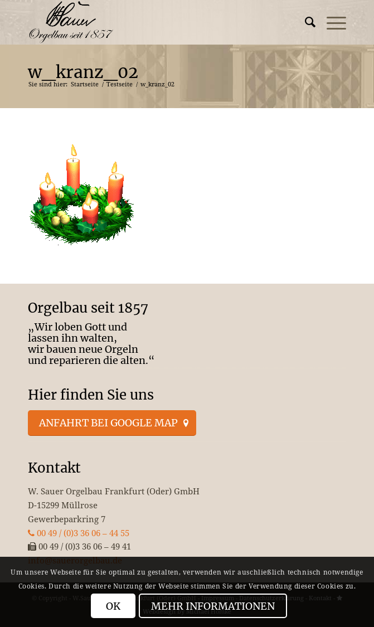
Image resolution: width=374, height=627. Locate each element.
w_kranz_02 (83, 71)
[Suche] (304, 22)
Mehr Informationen (213, 606)
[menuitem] (304, 22)
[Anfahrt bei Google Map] (112, 423)
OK (113, 606)
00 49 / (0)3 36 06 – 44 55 (78, 532)
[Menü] (330, 22)
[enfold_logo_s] (155, 22)
